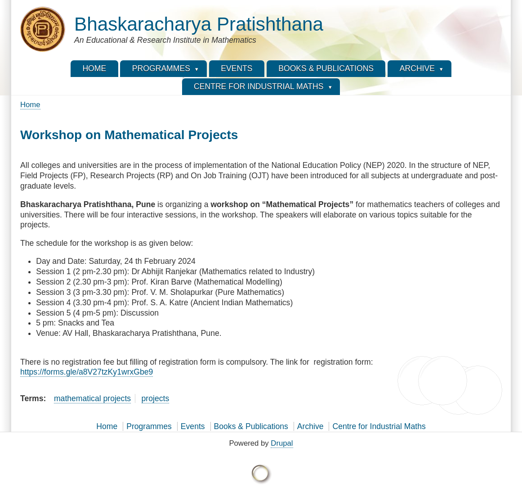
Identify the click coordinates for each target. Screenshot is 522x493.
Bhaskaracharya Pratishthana (198, 24)
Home (30, 104)
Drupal (282, 443)
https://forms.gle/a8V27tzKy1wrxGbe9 (86, 371)
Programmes (149, 426)
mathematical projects (92, 398)
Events (193, 426)
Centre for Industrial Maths (378, 426)
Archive (310, 426)
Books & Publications (251, 426)
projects (156, 398)
